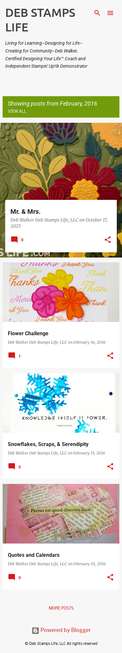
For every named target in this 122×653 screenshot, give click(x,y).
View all (17, 111)
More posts (61, 608)
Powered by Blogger (61, 630)
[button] (108, 240)
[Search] (97, 13)
